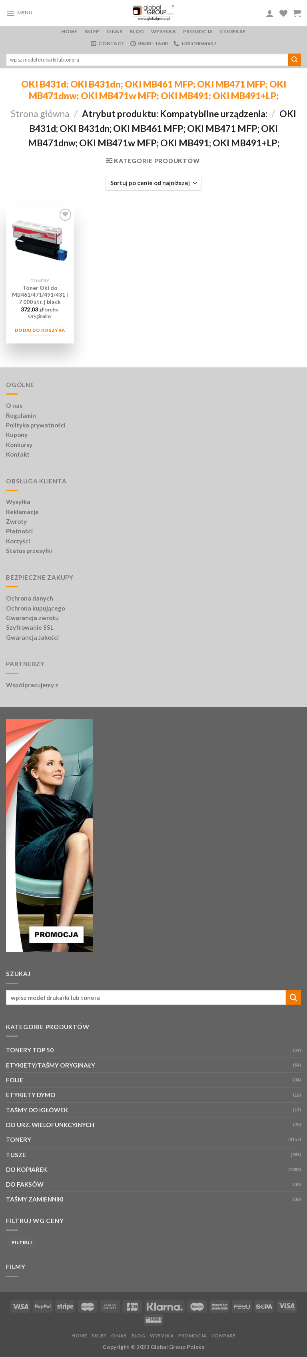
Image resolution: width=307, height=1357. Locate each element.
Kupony (17, 434)
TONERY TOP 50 (30, 1050)
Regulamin (21, 415)
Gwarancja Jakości (32, 637)
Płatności (19, 531)
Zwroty (16, 521)
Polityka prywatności (36, 425)
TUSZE (16, 1154)
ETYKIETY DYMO (31, 1094)
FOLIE (14, 1080)
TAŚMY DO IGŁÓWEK (37, 1110)
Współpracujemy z (32, 684)
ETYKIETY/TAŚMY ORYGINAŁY (50, 1065)
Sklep (91, 31)
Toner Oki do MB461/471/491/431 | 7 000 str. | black (40, 294)
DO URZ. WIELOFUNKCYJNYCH (50, 1124)
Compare (232, 31)
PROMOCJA (198, 31)
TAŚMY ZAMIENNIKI (35, 1199)
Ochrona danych (29, 598)
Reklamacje (22, 511)
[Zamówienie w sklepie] (153, 183)
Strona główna (40, 113)
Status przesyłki (29, 550)
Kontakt (18, 454)
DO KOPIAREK (26, 1169)
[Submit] (294, 60)
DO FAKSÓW (25, 1184)
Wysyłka (163, 31)
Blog (137, 31)
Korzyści (18, 541)
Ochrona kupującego (35, 608)
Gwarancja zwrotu (32, 617)
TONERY (18, 1139)
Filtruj (22, 1242)
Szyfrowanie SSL (30, 627)
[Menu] (19, 13)
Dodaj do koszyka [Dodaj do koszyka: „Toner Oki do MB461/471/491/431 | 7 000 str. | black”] (40, 330)
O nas (114, 31)
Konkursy (19, 444)
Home (69, 31)
